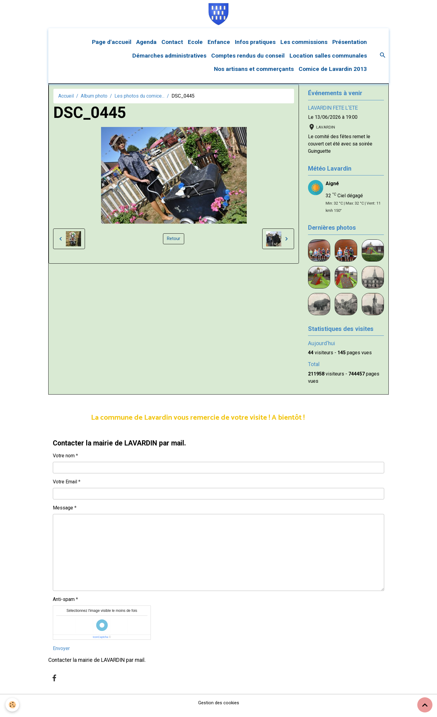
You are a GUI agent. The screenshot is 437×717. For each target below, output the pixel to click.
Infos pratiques (255, 47)
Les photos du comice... (139, 102)
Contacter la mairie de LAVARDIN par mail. (97, 666)
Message (63, 513)
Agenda (146, 47)
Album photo (94, 102)
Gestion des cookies (219, 708)
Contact (172, 47)
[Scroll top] (424, 704)
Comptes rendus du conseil (248, 61)
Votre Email (65, 487)
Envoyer (61, 654)
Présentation (349, 47)
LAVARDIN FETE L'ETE (333, 114)
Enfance (219, 47)
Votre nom (64, 461)
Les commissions (303, 47)
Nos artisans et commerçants (254, 75)
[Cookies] (13, 704)
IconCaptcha (100, 642)
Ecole (195, 47)
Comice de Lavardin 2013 (333, 75)
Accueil (66, 102)
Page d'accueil (111, 47)
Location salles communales (328, 61)
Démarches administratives (169, 61)
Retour (174, 244)
